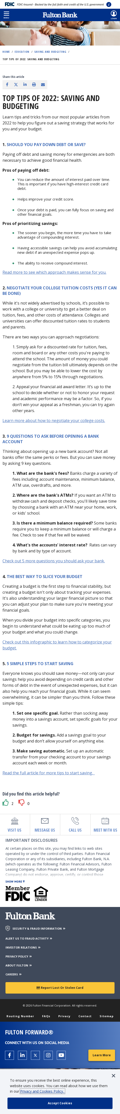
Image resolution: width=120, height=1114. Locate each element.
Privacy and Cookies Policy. (42, 1091)
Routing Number (20, 1016)
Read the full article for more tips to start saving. (48, 773)
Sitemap (107, 1016)
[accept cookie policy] (60, 1103)
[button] (6, 15)
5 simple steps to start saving (40, 663)
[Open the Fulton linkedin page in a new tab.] (22, 1055)
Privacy (64, 1016)
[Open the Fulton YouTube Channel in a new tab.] (61, 1055)
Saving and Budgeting (50, 51)
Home (6, 51)
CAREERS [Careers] (13, 974)
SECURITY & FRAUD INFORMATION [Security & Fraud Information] (39, 928)
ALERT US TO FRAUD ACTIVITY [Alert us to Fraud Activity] (29, 938)
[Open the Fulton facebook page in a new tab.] (9, 1055)
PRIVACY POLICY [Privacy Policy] (18, 956)
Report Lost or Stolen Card (60, 988)
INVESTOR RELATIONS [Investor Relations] (23, 947)
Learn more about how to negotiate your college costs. (53, 420)
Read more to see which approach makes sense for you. (54, 272)
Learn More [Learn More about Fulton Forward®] (102, 1055)
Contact (85, 1016)
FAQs (46, 1016)
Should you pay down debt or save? (46, 144)
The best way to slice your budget (44, 576)
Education (22, 51)
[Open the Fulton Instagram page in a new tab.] (48, 1055)
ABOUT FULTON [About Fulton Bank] (18, 965)
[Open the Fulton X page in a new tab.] (35, 1055)
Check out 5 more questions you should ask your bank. (53, 561)
